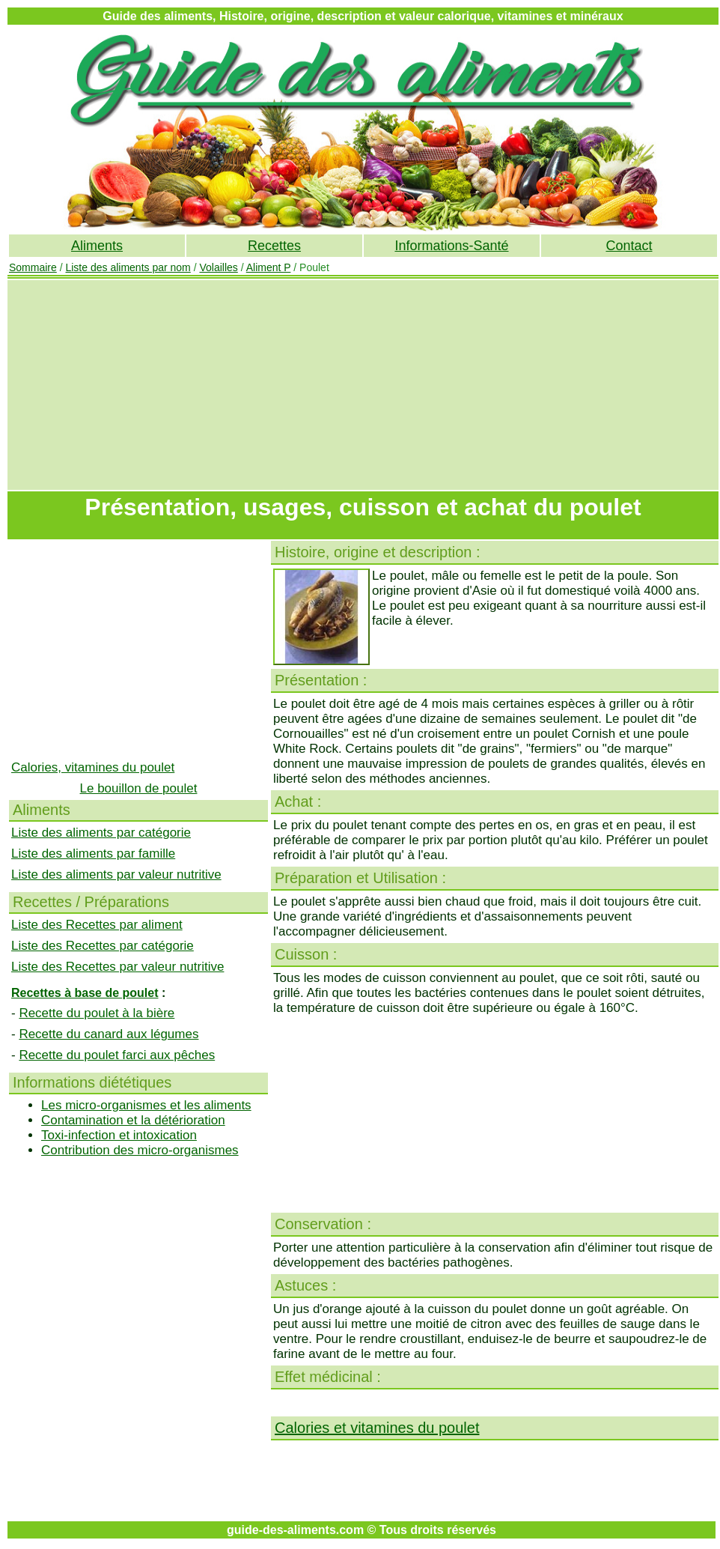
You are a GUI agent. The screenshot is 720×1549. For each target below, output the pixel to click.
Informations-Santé (451, 245)
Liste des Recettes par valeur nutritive (117, 967)
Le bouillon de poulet (139, 788)
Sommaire (33, 267)
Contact (628, 245)
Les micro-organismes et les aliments (146, 1105)
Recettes (274, 245)
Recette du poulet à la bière (96, 1013)
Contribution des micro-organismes (140, 1150)
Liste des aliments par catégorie (101, 832)
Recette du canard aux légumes (108, 1034)
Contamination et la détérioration (133, 1120)
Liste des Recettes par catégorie (102, 946)
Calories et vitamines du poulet (377, 1427)
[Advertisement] (363, 385)
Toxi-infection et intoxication (119, 1135)
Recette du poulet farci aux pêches (117, 1055)
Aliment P (268, 267)
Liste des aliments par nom (127, 267)
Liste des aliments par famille (93, 853)
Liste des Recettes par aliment (97, 925)
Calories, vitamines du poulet (92, 767)
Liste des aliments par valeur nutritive (116, 874)
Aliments (97, 245)
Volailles (218, 267)
